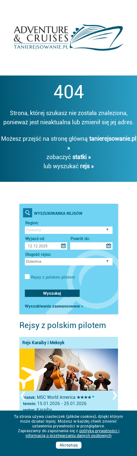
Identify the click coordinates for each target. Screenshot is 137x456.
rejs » (87, 166)
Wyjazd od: (35, 239)
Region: (32, 223)
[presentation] (22, 394)
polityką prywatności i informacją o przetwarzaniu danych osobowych (72, 433)
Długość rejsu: (38, 255)
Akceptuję (69, 445)
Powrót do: (80, 239)
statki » (81, 157)
